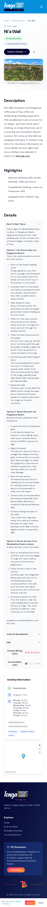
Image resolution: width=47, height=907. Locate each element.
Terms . (7, 904)
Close (40, 903)
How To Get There (23, 224)
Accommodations (12, 834)
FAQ (23, 642)
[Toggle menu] (41, 6)
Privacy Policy (15, 901)
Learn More (16, 869)
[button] (23, 756)
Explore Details (17, 51)
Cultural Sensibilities (23, 634)
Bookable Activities (13, 830)
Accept (30, 903)
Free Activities (18, 21)
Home (6, 21)
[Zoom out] (40, 749)
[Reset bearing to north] (40, 752)
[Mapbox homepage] (10, 772)
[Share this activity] (34, 52)
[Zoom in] (40, 745)
